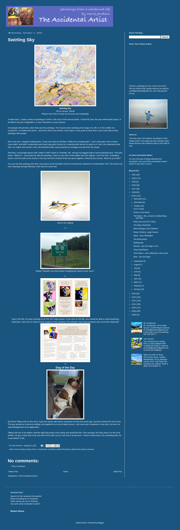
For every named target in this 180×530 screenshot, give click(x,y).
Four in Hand (139, 209)
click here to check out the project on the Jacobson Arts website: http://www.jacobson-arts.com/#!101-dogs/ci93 (70, 322)
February (138, 286)
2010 (134, 308)
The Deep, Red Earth (142, 225)
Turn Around (148, 339)
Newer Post (13, 472)
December (138, 199)
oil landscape (42, 449)
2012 (134, 301)
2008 (134, 315)
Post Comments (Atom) (28, 476)
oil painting (52, 449)
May (136, 275)
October (137, 206)
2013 (134, 297)
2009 (134, 311)
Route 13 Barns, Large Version (146, 232)
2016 (134, 192)
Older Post (117, 472)
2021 (134, 175)
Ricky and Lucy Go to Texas (145, 222)
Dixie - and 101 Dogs (142, 257)
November (138, 202)
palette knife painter (63, 449)
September (138, 261)
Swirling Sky (138, 243)
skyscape (90, 449)
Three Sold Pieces (141, 250)
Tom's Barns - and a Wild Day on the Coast (151, 253)
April (136, 279)
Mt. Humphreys (150, 323)
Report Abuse (17, 511)
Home (65, 472)
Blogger (101, 523)
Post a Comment (18, 466)
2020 (134, 178)
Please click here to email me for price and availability (65, 114)
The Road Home (140, 239)
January (137, 289)
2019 (134, 182)
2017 (134, 189)
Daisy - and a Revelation (143, 236)
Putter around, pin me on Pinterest (24, 501)
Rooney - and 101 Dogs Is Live (146, 246)
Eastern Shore (31, 449)
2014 (134, 294)
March (137, 282)
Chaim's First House (142, 212)
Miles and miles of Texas (153, 355)
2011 (134, 304)
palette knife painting (78, 449)
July (136, 268)
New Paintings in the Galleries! (146, 229)
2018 (134, 185)
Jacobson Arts (28, 496)
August (137, 265)
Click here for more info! (47, 166)
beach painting (20, 449)
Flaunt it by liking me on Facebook (24, 499)
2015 (134, 196)
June (136, 272)
